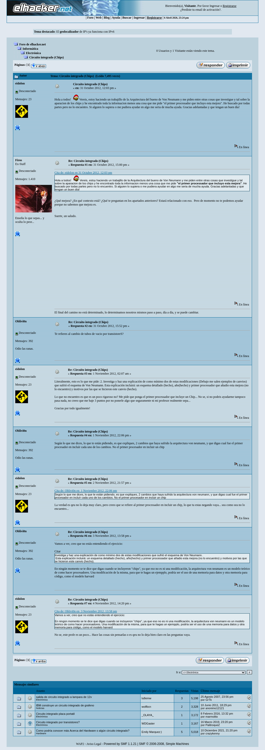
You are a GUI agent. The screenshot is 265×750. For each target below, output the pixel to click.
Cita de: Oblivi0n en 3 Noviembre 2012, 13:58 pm (85, 611)
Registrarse (154, 17)
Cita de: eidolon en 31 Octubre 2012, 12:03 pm (83, 172)
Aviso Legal (93, 744)
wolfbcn (146, 706)
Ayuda (116, 17)
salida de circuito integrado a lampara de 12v (64, 696)
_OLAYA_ (148, 715)
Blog (107, 17)
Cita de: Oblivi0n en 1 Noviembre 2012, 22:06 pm (85, 490)
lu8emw (146, 698)
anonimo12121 (214, 708)
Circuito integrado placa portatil (55, 713)
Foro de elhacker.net (32, 44)
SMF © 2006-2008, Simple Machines (164, 744)
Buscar (127, 17)
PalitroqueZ (212, 725)
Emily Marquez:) (152, 731)
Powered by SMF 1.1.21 (120, 744)
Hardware (41, 733)
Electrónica (33, 53)
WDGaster (148, 723)
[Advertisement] (147, 128)
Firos (18, 160)
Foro (90, 17)
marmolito (211, 716)
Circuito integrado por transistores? (58, 722)
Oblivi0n (21, 321)
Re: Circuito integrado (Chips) (88, 161)
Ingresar (214, 6)
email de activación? (208, 9)
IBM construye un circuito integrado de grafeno (65, 705)
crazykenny (212, 733)
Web (99, 17)
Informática (30, 48)
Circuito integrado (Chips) (46, 57)
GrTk (208, 699)
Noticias (40, 708)
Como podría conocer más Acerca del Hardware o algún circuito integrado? (83, 730)
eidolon (20, 83)
